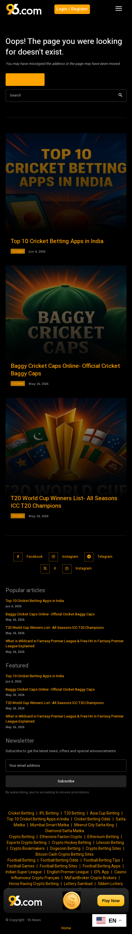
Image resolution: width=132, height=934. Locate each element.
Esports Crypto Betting (27, 842)
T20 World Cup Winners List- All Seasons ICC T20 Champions (64, 502)
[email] (66, 765)
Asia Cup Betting (104, 813)
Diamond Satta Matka (64, 831)
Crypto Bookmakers (27, 848)
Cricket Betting (21, 813)
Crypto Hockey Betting (71, 842)
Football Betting (21, 860)
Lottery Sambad (78, 883)
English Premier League (68, 872)
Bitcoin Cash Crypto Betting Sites (65, 854)
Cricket (18, 251)
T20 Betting (74, 813)
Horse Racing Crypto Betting (34, 883)
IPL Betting (49, 813)
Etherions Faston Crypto (61, 836)
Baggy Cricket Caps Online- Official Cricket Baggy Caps (65, 370)
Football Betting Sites (58, 866)
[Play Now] (66, 900)
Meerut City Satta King (94, 825)
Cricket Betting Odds (92, 819)
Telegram (105, 556)
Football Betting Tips (102, 860)
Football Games (20, 866)
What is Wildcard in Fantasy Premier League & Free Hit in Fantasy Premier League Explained (65, 643)
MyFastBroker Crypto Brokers (91, 878)
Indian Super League (24, 872)
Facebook (35, 556)
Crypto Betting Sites (103, 848)
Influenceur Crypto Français (35, 878)
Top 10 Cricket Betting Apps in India (57, 241)
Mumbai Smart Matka (49, 825)
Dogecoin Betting (65, 848)
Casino (120, 872)
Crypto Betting (21, 836)
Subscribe (66, 781)
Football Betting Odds (59, 860)
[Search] (120, 95)
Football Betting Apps (102, 866)
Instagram (70, 556)
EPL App (101, 872)
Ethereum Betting (103, 836)
